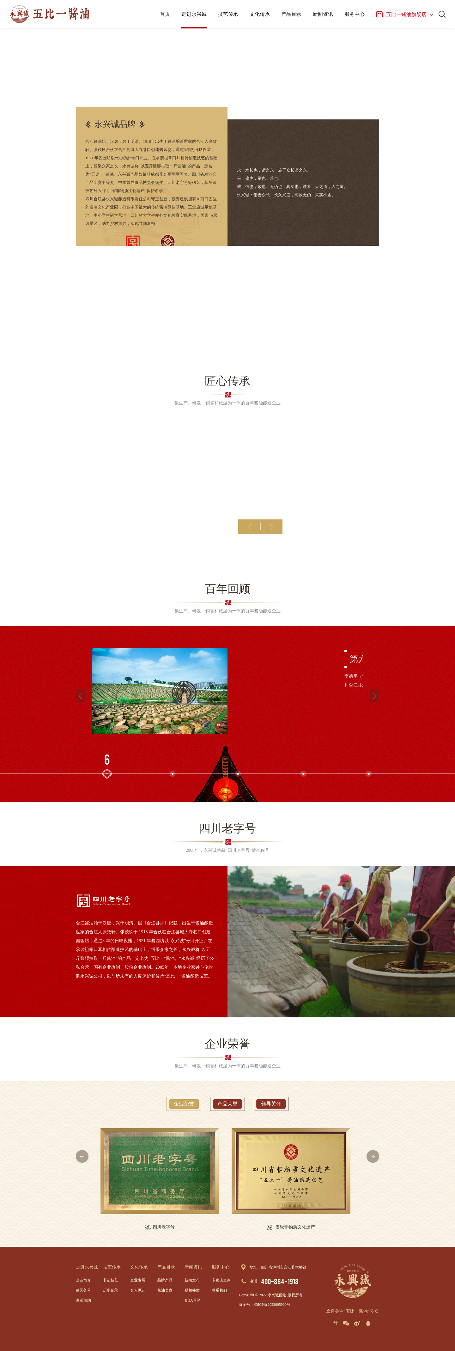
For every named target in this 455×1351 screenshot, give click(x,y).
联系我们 (219, 1290)
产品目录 (291, 14)
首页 (165, 14)
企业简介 (83, 1280)
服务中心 (354, 14)
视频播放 (192, 1290)
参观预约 (83, 1300)
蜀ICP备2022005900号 (272, 1304)
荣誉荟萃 (83, 1290)
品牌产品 (165, 1280)
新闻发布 (192, 1280)
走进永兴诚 (194, 14)
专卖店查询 (221, 1280)
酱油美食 (165, 1290)
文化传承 (260, 14)
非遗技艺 (110, 1280)
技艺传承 (228, 14)
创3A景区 (193, 1300)
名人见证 (137, 1290)
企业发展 (137, 1280)
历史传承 (110, 1290)
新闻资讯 (323, 14)
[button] (249, 526)
